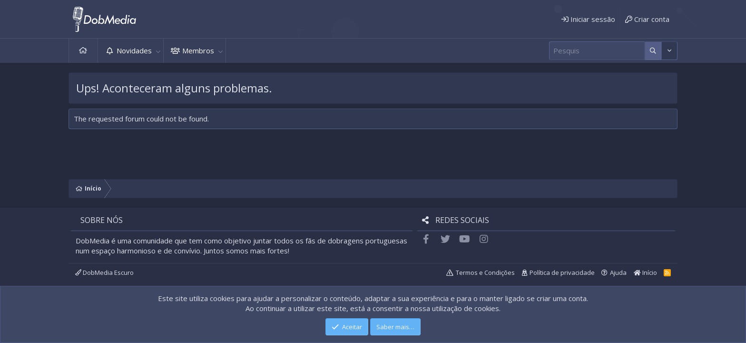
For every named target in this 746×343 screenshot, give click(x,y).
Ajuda (618, 272)
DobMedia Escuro (104, 272)
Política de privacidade (562, 272)
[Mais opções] (653, 50)
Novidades (134, 50)
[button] (158, 51)
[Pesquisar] (597, 50)
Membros (198, 50)
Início (83, 51)
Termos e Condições (485, 272)
